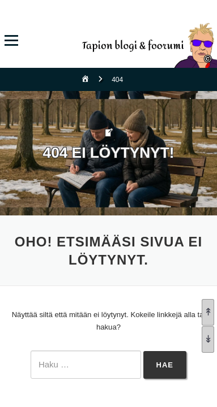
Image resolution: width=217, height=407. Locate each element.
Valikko (11, 40)
